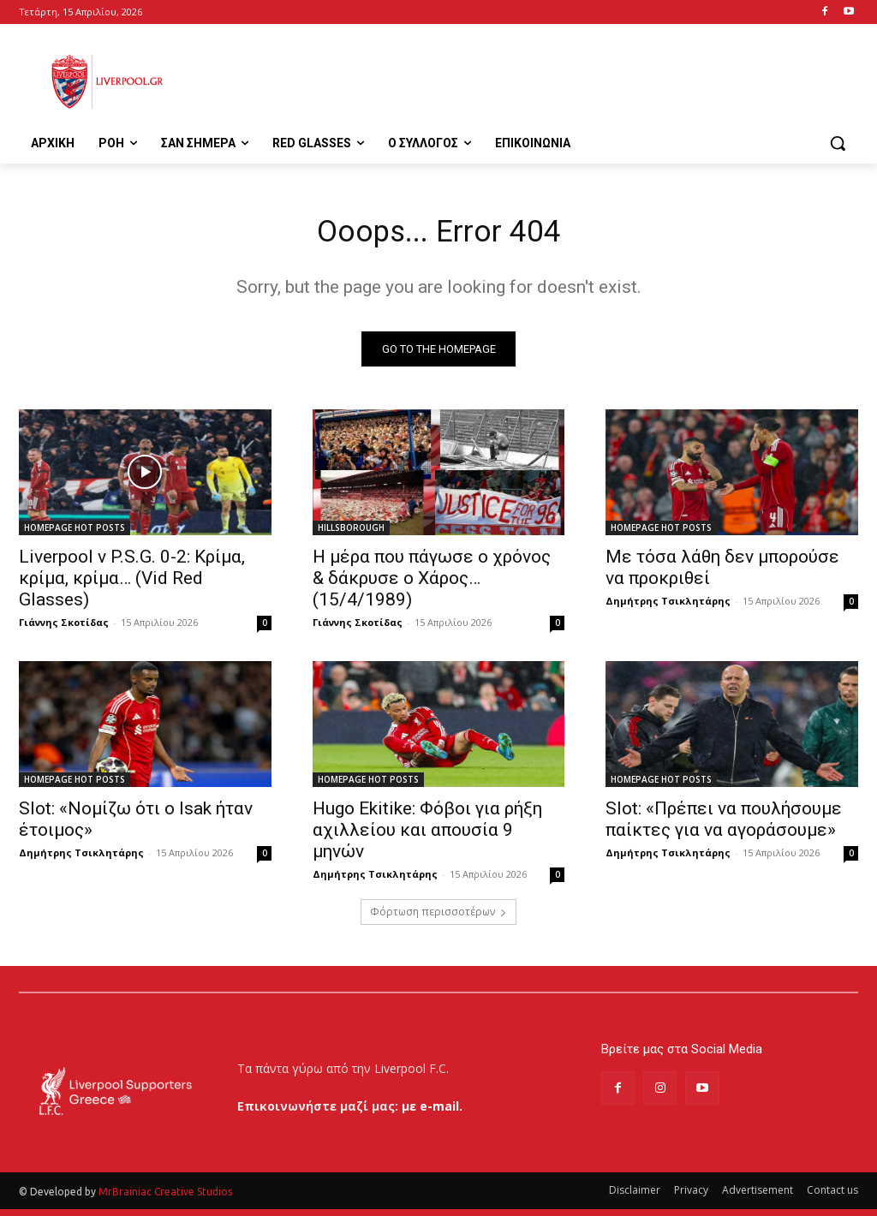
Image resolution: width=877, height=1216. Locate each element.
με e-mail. (432, 1112)
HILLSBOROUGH (351, 533)
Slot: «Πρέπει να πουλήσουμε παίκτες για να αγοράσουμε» (724, 825)
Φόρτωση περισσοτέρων (438, 917)
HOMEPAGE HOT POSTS (74, 533)
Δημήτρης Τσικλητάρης (668, 606)
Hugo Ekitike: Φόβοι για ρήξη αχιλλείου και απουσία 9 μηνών (427, 835)
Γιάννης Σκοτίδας (64, 628)
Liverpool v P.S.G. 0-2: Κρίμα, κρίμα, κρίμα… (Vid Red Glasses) (132, 584)
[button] (837, 143)
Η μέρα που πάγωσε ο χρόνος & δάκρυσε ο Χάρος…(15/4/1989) (432, 584)
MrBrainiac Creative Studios (165, 1198)
